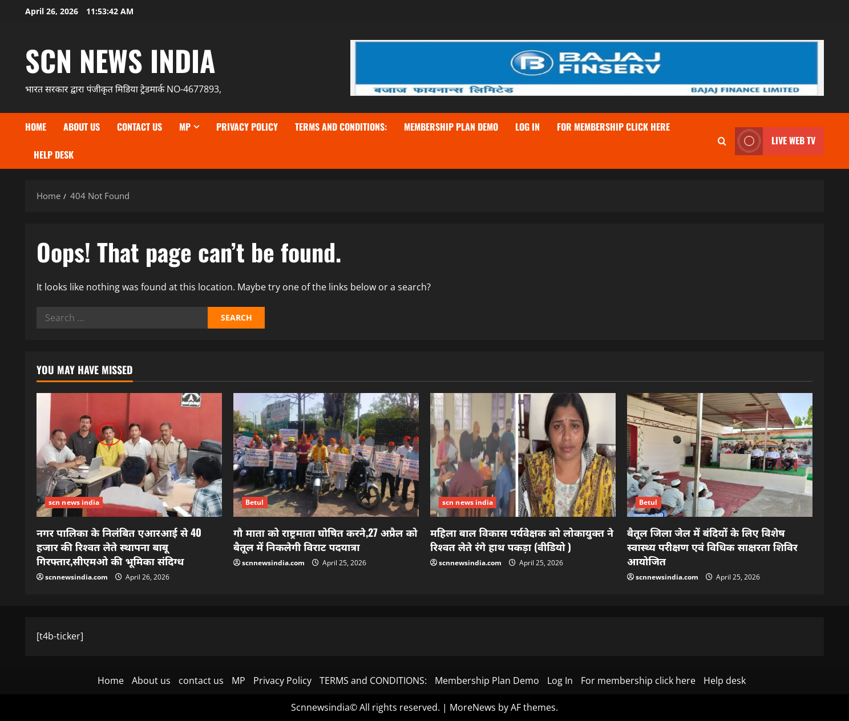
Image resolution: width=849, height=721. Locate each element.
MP (185, 126)
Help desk (54, 154)
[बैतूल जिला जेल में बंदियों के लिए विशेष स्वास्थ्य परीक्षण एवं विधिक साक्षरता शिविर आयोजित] (719, 455)
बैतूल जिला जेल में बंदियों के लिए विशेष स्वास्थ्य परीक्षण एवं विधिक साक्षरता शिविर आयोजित (712, 546)
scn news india (120, 60)
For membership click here (613, 126)
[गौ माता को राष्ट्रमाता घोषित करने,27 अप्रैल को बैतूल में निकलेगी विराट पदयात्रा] (326, 455)
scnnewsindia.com (76, 577)
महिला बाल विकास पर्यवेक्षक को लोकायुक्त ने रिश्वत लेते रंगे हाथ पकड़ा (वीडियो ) (521, 539)
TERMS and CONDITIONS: (341, 126)
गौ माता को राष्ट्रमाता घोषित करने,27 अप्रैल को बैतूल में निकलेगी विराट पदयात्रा (325, 539)
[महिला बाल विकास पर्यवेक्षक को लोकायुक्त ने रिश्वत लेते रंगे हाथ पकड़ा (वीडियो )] (523, 455)
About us (81, 126)
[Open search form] (722, 141)
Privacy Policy (247, 126)
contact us (139, 126)
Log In (527, 126)
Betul (254, 502)
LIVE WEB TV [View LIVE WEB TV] (775, 141)
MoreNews (473, 707)
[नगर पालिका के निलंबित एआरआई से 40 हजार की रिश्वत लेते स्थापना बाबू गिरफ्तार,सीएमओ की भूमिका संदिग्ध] (129, 455)
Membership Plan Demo (451, 126)
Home (35, 126)
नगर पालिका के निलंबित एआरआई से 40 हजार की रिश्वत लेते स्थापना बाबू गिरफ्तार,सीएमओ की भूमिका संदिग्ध (119, 546)
